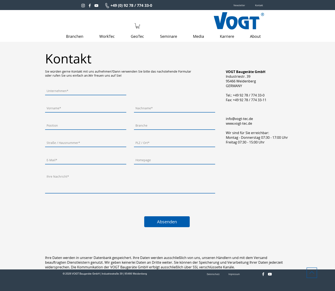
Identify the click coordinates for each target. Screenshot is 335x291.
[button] (239, 5)
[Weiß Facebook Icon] (89, 5)
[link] (138, 25)
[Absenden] (167, 221)
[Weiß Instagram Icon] (83, 5)
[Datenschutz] (213, 274)
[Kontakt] (259, 5)
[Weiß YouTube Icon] (96, 5)
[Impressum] (234, 274)
